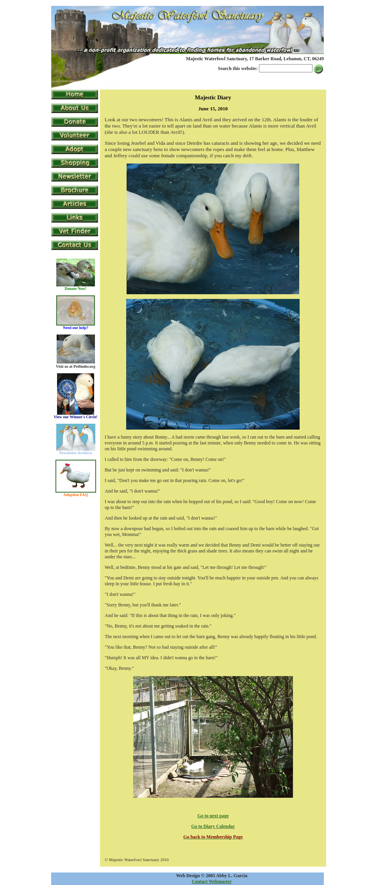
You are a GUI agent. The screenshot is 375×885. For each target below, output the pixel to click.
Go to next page (213, 815)
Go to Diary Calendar (213, 826)
